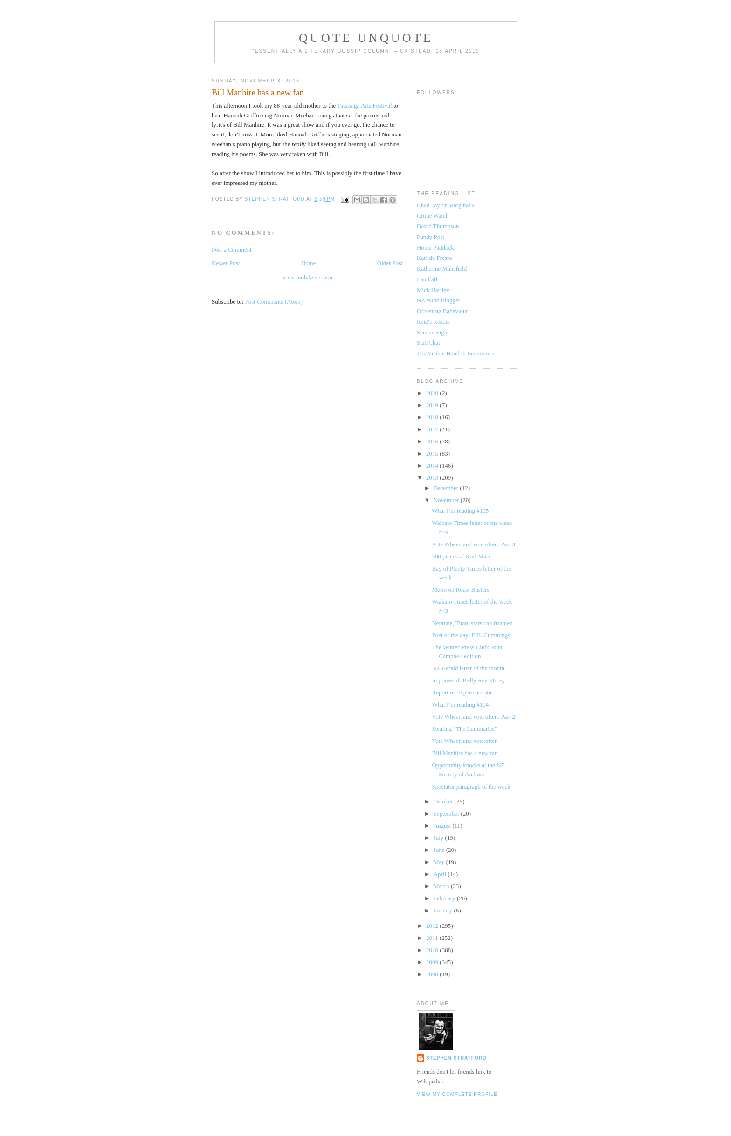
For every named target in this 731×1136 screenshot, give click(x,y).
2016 (433, 441)
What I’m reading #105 (460, 510)
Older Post (390, 262)
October (444, 801)
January (444, 910)
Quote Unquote (366, 38)
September (447, 813)
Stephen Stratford (456, 1058)
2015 (433, 453)
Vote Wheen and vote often (464, 740)
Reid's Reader (433, 321)
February (445, 898)
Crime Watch (432, 215)
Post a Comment (232, 249)
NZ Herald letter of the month (468, 668)
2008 (433, 974)
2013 (433, 477)
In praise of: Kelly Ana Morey (468, 680)
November (447, 500)
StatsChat (428, 342)
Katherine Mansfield (442, 268)
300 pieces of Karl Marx (461, 556)
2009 (433, 962)
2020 (433, 392)
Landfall (427, 279)
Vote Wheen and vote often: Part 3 (473, 544)
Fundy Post (430, 236)
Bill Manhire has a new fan (464, 752)
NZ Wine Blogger (438, 300)
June (440, 849)
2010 (433, 949)
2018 (433, 417)
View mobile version (307, 277)
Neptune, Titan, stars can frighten (472, 622)
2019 (433, 404)
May (440, 861)
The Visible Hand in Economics (455, 353)
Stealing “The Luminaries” (464, 728)
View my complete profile (457, 1094)
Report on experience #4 (461, 692)
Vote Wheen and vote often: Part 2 (473, 716)
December (447, 487)
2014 (433, 465)
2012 (433, 925)
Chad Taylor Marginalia (446, 205)
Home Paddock (435, 247)
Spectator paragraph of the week (471, 786)
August (443, 825)
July (439, 837)
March (442, 886)
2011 (433, 937)
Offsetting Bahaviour (442, 310)
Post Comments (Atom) (274, 301)
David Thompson (438, 226)
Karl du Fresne (435, 257)
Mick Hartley (433, 289)
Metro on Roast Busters (460, 589)
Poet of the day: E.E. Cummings (471, 635)
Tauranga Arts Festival (364, 105)
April (441, 874)
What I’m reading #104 (460, 704)
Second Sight (433, 332)
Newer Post (226, 262)
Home (308, 262)
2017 (433, 429)
